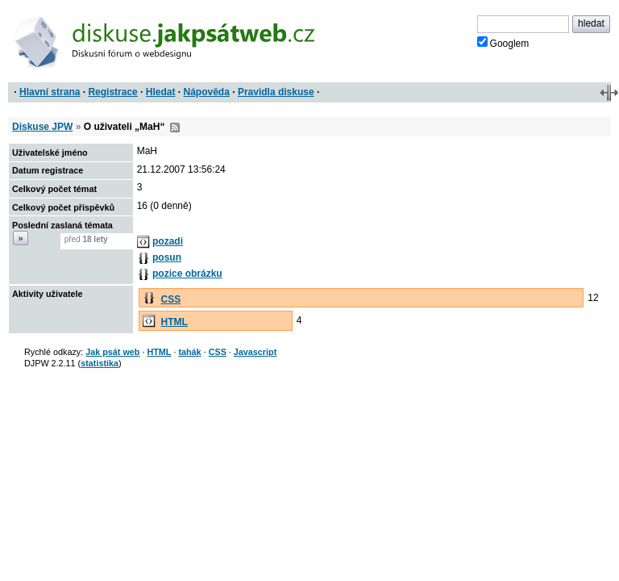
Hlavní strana (49, 92)
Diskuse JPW (42, 126)
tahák (189, 352)
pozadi (167, 241)
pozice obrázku (187, 273)
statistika (99, 363)
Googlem (503, 42)
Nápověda (207, 92)
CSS (171, 299)
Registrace (112, 92)
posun (166, 257)
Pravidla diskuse (276, 92)
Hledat (161, 92)
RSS (175, 127)
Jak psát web (112, 352)
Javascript (255, 352)
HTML (174, 322)
